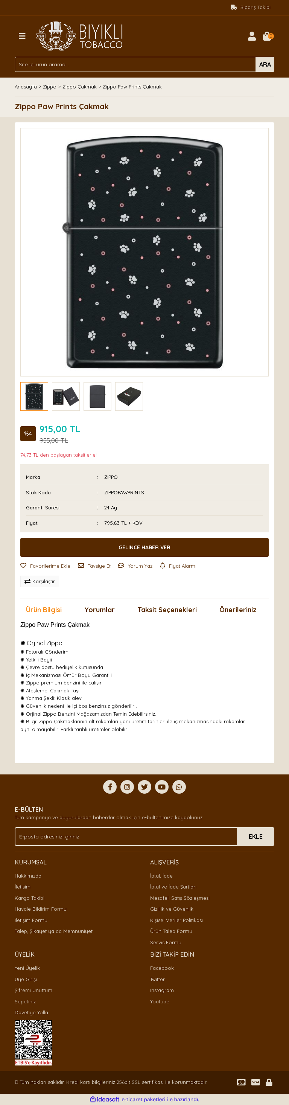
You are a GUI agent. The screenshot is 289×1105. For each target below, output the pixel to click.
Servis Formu (165, 942)
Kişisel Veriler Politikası (176, 920)
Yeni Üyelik (27, 968)
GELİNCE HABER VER (144, 547)
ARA (265, 64)
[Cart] (266, 36)
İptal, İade (161, 876)
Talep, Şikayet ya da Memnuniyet (54, 931)
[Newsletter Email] (144, 836)
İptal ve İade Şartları (173, 887)
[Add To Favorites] (45, 566)
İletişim (22, 887)
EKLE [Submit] (256, 836)
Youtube (159, 1001)
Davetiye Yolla (31, 1012)
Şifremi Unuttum (33, 990)
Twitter (157, 979)
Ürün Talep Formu (171, 931)
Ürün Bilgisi (44, 609)
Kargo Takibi (29, 898)
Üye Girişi (26, 979)
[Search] (144, 64)
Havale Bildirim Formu (41, 909)
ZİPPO (111, 477)
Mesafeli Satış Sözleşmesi (180, 898)
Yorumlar (99, 609)
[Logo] (79, 35)
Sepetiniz (25, 1001)
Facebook (162, 968)
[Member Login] (251, 36)
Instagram (162, 990)
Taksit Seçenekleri (167, 609)
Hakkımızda (28, 876)
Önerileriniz (238, 609)
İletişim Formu (31, 920)
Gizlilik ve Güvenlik (171, 909)
